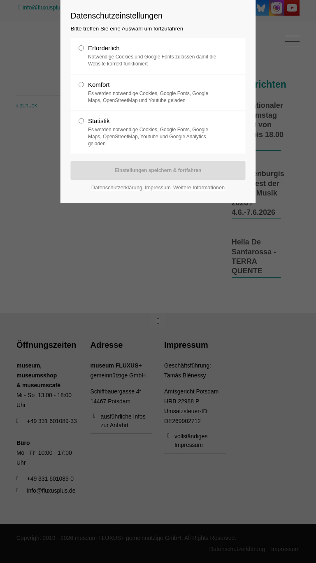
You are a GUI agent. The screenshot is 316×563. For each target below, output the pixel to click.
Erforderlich (154, 55)
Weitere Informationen (199, 187)
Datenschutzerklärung (116, 187)
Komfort (154, 92)
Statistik (154, 132)
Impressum (158, 187)
